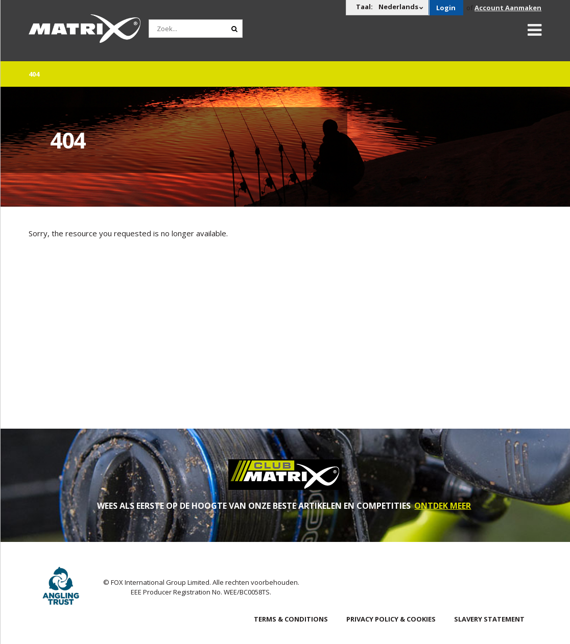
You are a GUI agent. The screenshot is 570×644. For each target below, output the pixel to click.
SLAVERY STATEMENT (489, 619)
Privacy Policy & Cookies (391, 619)
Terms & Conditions (291, 619)
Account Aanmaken (507, 7)
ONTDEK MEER (442, 505)
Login (446, 7)
